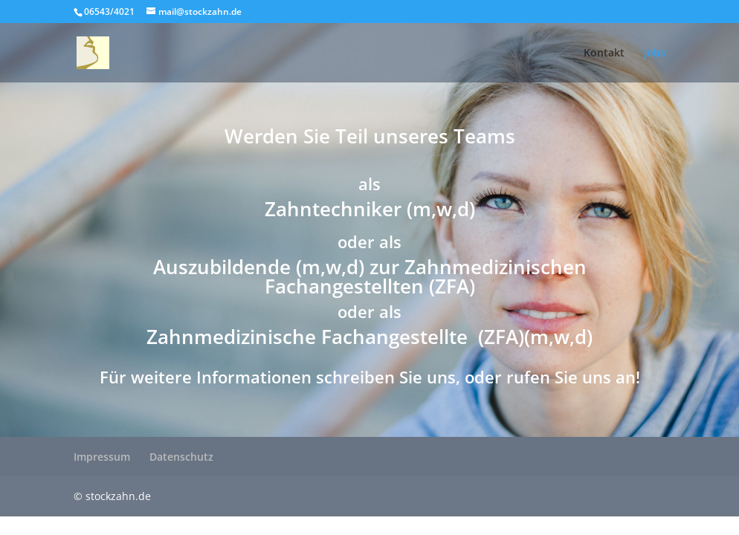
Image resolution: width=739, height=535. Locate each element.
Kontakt (604, 53)
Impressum (102, 457)
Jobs (654, 53)
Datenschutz (181, 457)
